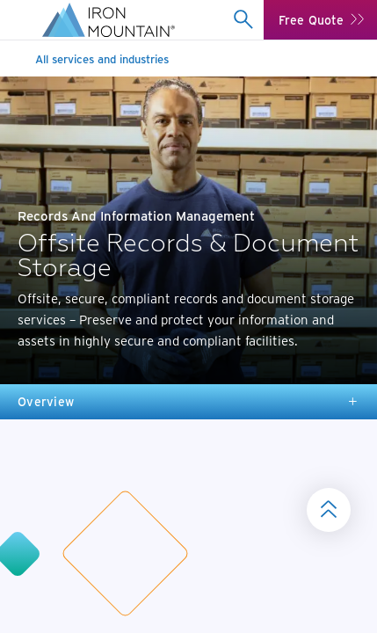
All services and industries (102, 58)
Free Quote (311, 19)
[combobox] (243, 19)
